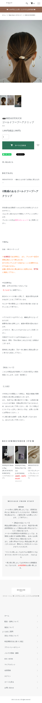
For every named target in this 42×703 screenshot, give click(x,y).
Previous (2, 57)
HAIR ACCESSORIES (30, 15)
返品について (9, 627)
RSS (5, 659)
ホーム (4, 15)
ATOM (10, 659)
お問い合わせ (9, 688)
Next (39, 57)
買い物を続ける (7, 162)
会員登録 (7, 670)
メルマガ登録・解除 (11, 653)
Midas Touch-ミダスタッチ (15, 15)
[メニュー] (38, 3)
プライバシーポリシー (12, 647)
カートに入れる (18, 145)
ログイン (7, 676)
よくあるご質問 (7, 631)
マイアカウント (9, 664)
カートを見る (9, 682)
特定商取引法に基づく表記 (13, 641)
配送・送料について (11, 621)
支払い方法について (11, 636)
